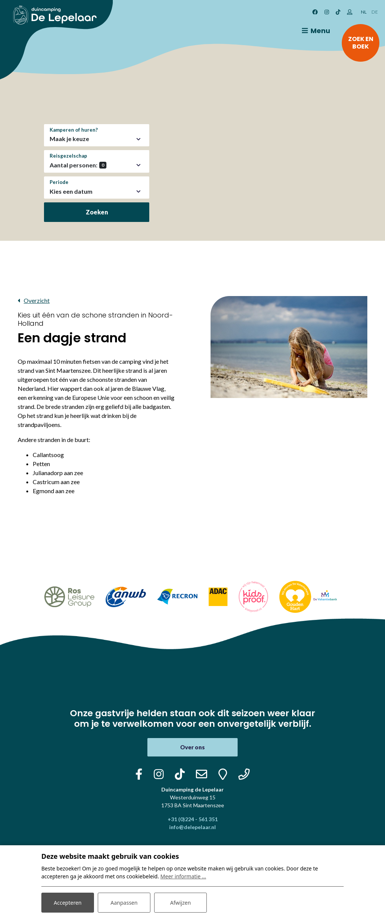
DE (374, 12)
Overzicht (37, 300)
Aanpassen (124, 902)
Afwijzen (180, 902)
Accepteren (68, 902)
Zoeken (97, 212)
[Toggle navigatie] (314, 31)
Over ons (192, 747)
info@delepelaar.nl (192, 827)
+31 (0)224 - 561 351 (193, 819)
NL (364, 12)
